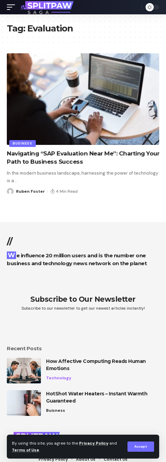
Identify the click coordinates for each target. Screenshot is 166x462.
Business (22, 143)
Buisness (55, 410)
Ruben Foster (30, 191)
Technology (58, 378)
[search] (135, 7)
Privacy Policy (93, 443)
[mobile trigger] (12, 7)
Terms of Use (25, 450)
